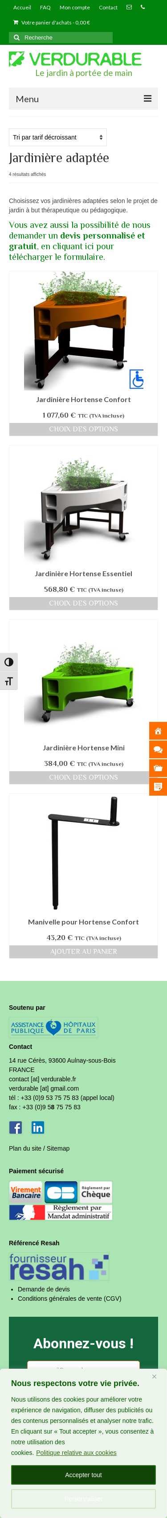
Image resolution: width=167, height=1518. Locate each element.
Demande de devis (44, 1289)
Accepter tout (83, 1474)
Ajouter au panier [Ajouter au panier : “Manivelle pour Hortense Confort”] (83, 952)
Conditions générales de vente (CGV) (70, 1298)
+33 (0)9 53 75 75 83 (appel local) (67, 1097)
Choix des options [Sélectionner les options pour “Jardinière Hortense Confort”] (83, 429)
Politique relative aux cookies (76, 1452)
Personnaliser (84, 1498)
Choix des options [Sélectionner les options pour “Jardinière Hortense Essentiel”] (83, 603)
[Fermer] (157, 1376)
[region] (83, 1443)
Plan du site (25, 1148)
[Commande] (58, 137)
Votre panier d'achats (51, 22)
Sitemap (58, 1148)
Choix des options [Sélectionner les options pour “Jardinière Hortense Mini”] (83, 777)
